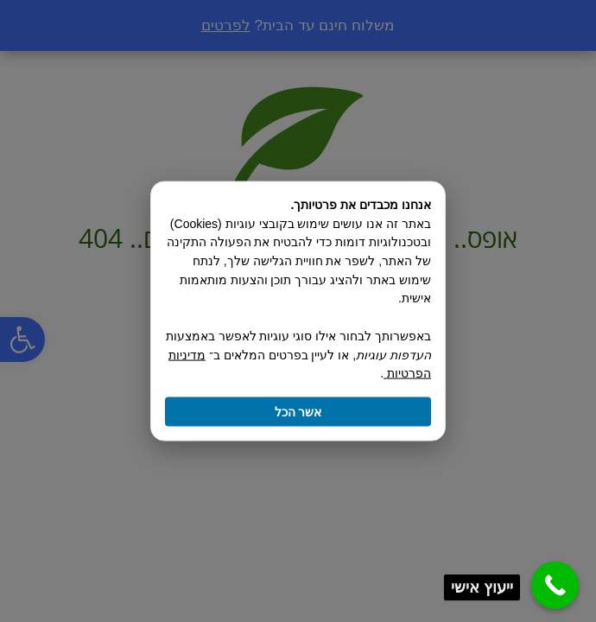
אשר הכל (298, 411)
